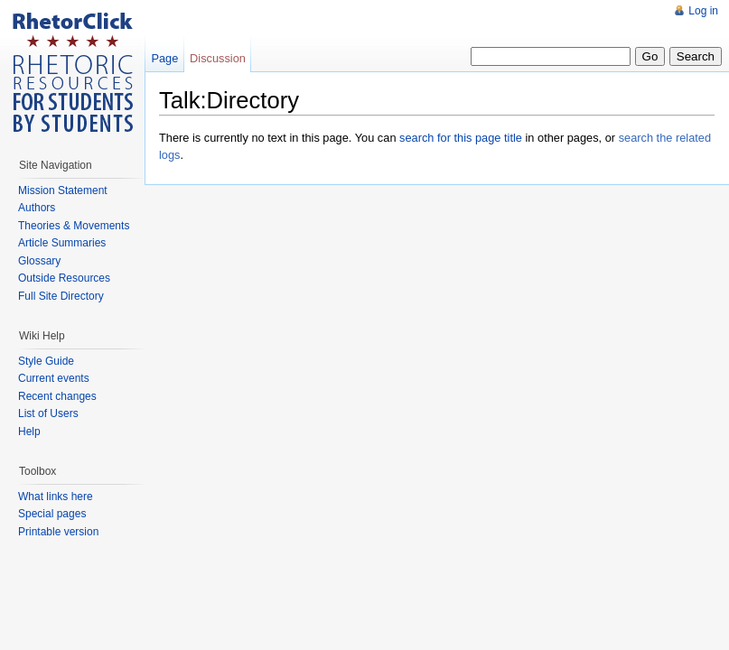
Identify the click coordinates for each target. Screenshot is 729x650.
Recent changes (57, 396)
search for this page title (460, 137)
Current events (53, 378)
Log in (703, 11)
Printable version (58, 531)
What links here (55, 496)
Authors (36, 207)
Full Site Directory (61, 296)
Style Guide (46, 361)
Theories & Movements (73, 225)
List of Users (48, 413)
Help (29, 431)
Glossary (39, 261)
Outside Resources (64, 278)
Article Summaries (62, 243)
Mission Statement (62, 190)
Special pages (52, 513)
